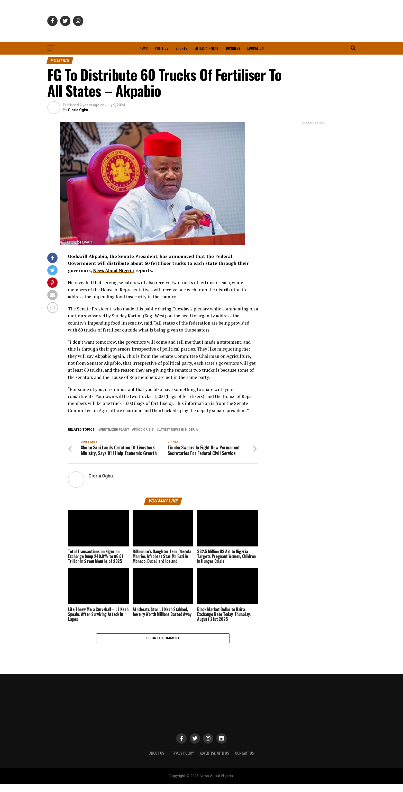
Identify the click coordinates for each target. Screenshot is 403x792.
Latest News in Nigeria (178, 429)
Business (233, 48)
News (144, 48)
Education (255, 48)
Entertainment (207, 48)
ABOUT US (156, 761)
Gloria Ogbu (78, 110)
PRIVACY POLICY (182, 761)
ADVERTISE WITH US (214, 761)
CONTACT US (244, 761)
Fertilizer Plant (114, 429)
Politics (161, 48)
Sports (181, 48)
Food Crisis (144, 429)
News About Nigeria (115, 270)
